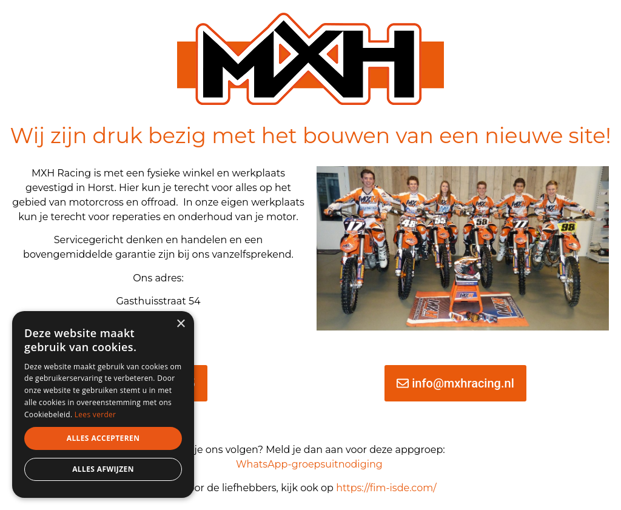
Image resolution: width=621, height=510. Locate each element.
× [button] (180, 324)
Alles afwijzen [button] (103, 469)
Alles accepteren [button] (103, 438)
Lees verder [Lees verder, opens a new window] (95, 414)
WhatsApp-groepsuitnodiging (309, 464)
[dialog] (103, 404)
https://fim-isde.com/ (387, 488)
